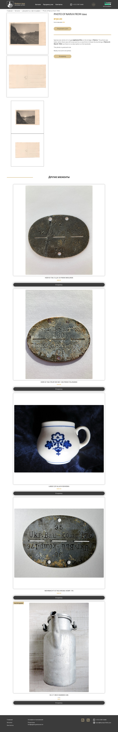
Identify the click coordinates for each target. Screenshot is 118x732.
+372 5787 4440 (76, 4)
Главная (10, 11)
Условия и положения (35, 720)
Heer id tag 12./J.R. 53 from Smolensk (59, 278)
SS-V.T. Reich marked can (59, 695)
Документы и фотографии (31, 11)
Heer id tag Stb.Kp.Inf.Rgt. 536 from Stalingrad (59, 382)
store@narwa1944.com (102, 723)
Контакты (58, 4)
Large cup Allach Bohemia (59, 486)
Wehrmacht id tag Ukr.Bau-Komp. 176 (59, 591)
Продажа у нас (48, 4)
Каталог (38, 4)
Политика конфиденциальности (35, 723)
